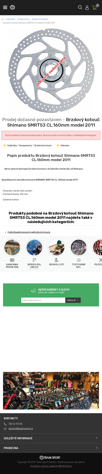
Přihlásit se (87, 7)
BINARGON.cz (65, 466)
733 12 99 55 (15, 424)
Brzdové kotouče (40, 19)
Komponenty (23, 19)
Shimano (65, 145)
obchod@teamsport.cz (20, 428)
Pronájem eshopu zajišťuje (44, 466)
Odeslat (71, 300)
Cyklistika (10, 19)
